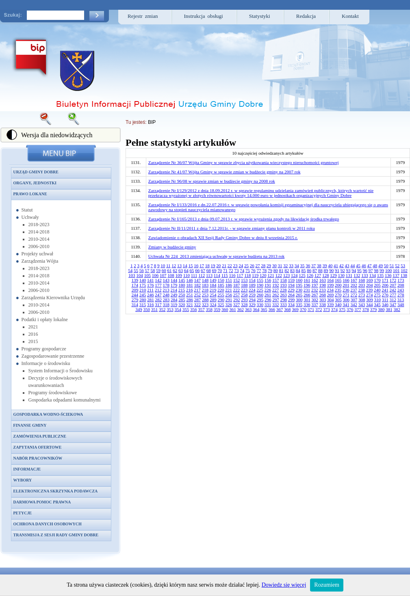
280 (142, 299)
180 (181, 285)
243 (400, 289)
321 (189, 304)
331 (268, 304)
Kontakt (350, 16)
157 (275, 280)
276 (385, 294)
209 (135, 289)
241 (385, 289)
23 (235, 265)
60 (164, 270)
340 (338, 304)
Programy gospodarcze (44, 349)
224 (252, 289)
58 (152, 270)
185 (220, 285)
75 (247, 270)
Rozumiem (326, 585)
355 (185, 309)
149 (213, 280)
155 (260, 280)
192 (275, 285)
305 (338, 299)
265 (299, 294)
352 (162, 309)
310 (377, 299)
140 (142, 280)
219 (213, 289)
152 (236, 280)
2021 (33, 327)
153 (244, 280)
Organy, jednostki (34, 183)
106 (155, 275)
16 (196, 265)
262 (275, 294)
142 (158, 280)
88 (320, 270)
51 (392, 265)
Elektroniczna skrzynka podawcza (55, 491)
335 (299, 304)
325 (220, 304)
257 (236, 294)
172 (393, 280)
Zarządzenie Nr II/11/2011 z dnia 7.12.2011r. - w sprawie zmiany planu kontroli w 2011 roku (231, 228)
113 (209, 275)
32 (285, 265)
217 (197, 289)
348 (400, 304)
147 (197, 280)
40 (330, 265)
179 (174, 285)
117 (239, 275)
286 (189, 299)
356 (193, 309)
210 (142, 289)
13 (179, 265)
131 (349, 275)
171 (385, 280)
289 (213, 299)
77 (259, 270)
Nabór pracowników (38, 458)
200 (338, 285)
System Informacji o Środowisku (60, 371)
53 (403, 265)
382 (396, 309)
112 (201, 275)
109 (179, 275)
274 (369, 294)
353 (170, 309)
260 (260, 294)
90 (331, 270)
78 (264, 270)
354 (177, 309)
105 (147, 275)
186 (229, 285)
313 (400, 299)
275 (377, 294)
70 (219, 270)
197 (314, 285)
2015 (33, 341)
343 (361, 304)
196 (307, 285)
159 (291, 280)
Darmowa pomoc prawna (42, 502)
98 (376, 270)
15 (191, 265)
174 (135, 285)
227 (275, 289)
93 (348, 270)
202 (354, 285)
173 (400, 280)
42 (341, 265)
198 (322, 285)
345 (377, 304)
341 (346, 304)
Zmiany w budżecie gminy (172, 246)
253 (205, 294)
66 (197, 270)
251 (189, 294)
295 (260, 299)
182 (197, 285)
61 (169, 270)
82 (286, 270)
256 (229, 294)
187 (236, 285)
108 (170, 275)
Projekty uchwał (37, 254)
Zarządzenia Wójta (40, 261)
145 (181, 280)
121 (270, 275)
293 (244, 299)
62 (175, 270)
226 (268, 289)
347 (393, 304)
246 (150, 294)
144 (174, 280)
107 (163, 275)
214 (174, 289)
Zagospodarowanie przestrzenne (53, 356)
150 (220, 280)
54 (130, 270)
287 (197, 299)
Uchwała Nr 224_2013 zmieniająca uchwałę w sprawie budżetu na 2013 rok (216, 256)
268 (322, 294)
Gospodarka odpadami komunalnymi (64, 400)
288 (205, 299)
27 (258, 265)
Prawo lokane (30, 194)
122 (278, 275)
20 (218, 265)
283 (166, 299)
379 (373, 309)
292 (236, 299)
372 (318, 309)
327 (236, 304)
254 (213, 294)
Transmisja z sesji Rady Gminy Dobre (56, 535)
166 (346, 280)
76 (253, 270)
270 (338, 294)
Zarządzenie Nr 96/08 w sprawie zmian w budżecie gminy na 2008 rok (211, 181)
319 (174, 304)
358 (209, 309)
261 (268, 294)
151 (229, 280)
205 (377, 285)
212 (158, 289)
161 (307, 280)
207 (393, 285)
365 (263, 309)
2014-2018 (39, 232)
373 (326, 309)
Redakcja (306, 16)
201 (346, 285)
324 (213, 304)
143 (166, 280)
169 (369, 280)
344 (369, 304)
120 (263, 275)
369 (295, 309)
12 (173, 265)
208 (400, 285)
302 (314, 299)
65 (192, 270)
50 (386, 265)
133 (364, 275)
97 (371, 270)
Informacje (27, 469)
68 (208, 270)
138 (403, 275)
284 (174, 299)
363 (248, 309)
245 (142, 294)
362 (240, 309)
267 (314, 294)
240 (377, 289)
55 (136, 270)
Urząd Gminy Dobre (36, 172)
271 (346, 294)
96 (365, 270)
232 (314, 289)
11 (168, 265)
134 (372, 275)
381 (389, 309)
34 (297, 265)
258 (244, 294)
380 (381, 309)
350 (146, 309)
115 (224, 275)
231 (307, 289)
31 (280, 265)
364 (256, 309)
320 (181, 304)
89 (326, 270)
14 (185, 265)
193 (283, 285)
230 (299, 289)
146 (189, 280)
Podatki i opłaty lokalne (45, 319)
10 (163, 265)
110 (186, 275)
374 (334, 309)
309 (369, 299)
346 (385, 304)
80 (275, 270)
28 (263, 265)
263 (283, 294)
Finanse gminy (30, 425)
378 (365, 309)
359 (217, 309)
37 (313, 265)
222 (236, 289)
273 (361, 294)
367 (279, 309)
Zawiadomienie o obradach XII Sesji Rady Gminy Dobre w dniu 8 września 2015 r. (223, 237)
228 (283, 289)
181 (189, 285)
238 (361, 289)
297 (275, 299)
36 (308, 265)
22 (230, 265)
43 (347, 265)
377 (357, 309)
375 (342, 309)
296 (268, 299)
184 (213, 285)
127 (318, 275)
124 (294, 275)
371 (311, 309)
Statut (27, 210)
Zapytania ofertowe (37, 447)
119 (255, 275)
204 (369, 285)
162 (314, 280)
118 (247, 275)
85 (304, 270)
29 (269, 265)
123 (286, 275)
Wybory (22, 480)
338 (322, 304)
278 (400, 294)
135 (380, 275)
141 (150, 280)
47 (369, 265)
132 (357, 275)
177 (158, 285)
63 (180, 270)
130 (341, 275)
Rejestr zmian (143, 16)
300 (299, 299)
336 (307, 304)
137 (396, 275)
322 (197, 304)
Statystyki (259, 16)
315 (142, 304)
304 (330, 299)
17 (202, 265)
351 (154, 309)
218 (205, 289)
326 (229, 304)
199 (330, 285)
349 (138, 309)
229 (291, 289)
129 (333, 275)
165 (338, 280)
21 (224, 265)
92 (343, 270)
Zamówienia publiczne (39, 436)
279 (135, 299)
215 (181, 289)
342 (354, 304)
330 (260, 304)
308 (361, 299)
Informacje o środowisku (46, 363)
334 (291, 304)
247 (158, 294)
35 (302, 265)
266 (307, 294)
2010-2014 (39, 239)
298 (283, 299)
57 (147, 270)
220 (220, 289)
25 (246, 265)
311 (385, 299)
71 (225, 270)
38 (319, 265)
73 (236, 270)
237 (353, 289)
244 (135, 294)
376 (350, 309)
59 (158, 270)
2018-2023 (39, 224)
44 (352, 265)
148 (205, 280)
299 (291, 299)
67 (203, 270)
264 (291, 294)
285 (181, 299)
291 (229, 299)
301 (307, 299)
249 (174, 294)
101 (396, 270)
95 (359, 270)
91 (337, 270)
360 (224, 309)
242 (393, 289)
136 (388, 275)
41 (336, 265)
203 (361, 285)
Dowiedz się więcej (284, 585)
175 (142, 285)
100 (388, 270)
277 (393, 294)
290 (220, 299)
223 (244, 289)
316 (150, 304)
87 (314, 270)
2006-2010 (39, 246)
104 (139, 275)
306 (346, 299)
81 (281, 270)
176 (150, 285)
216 (189, 289)
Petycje (22, 513)
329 (252, 304)
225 (259, 289)
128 (325, 275)
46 (364, 265)
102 (404, 270)
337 (314, 304)
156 (268, 280)
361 (232, 309)
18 (207, 265)
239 (369, 289)
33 (291, 265)
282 (158, 299)
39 (325, 265)
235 (338, 289)
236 (346, 289)
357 (201, 309)
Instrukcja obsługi (203, 16)
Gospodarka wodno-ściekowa (48, 414)
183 (205, 285)
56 (141, 270)
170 (377, 280)
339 (330, 304)
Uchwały (30, 217)
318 (166, 304)
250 (181, 294)
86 (309, 270)
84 (298, 270)
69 (214, 270)
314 (135, 304)
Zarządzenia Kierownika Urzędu (53, 297)
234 (330, 289)
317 (158, 304)
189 (252, 285)
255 (220, 294)
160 (299, 280)
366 (271, 309)
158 (283, 280)
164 (330, 280)
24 (241, 265)
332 (275, 304)
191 (268, 285)
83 (292, 270)
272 (354, 294)
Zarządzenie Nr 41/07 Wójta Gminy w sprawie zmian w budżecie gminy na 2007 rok (224, 171)
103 (131, 275)
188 (244, 285)
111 (194, 275)
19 (213, 265)
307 (354, 299)
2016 (33, 334)
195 (299, 285)
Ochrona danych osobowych (47, 524)
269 (330, 294)
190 (260, 285)
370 (302, 309)
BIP (152, 122)
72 (231, 270)
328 (244, 304)
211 (150, 289)
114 (217, 275)
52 (397, 265)
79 (270, 270)
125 (302, 275)
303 (322, 299)
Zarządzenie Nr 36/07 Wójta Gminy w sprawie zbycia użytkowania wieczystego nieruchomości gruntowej (243, 162)
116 (232, 275)
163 (322, 280)
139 (135, 280)
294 (252, 299)
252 (197, 294)
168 (361, 280)
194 (291, 285)
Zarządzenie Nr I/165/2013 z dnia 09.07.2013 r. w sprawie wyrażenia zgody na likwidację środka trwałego (243, 218)
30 (274, 265)
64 (186, 270)
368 (287, 309)
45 (358, 265)
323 (205, 304)
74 (242, 270)
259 (252, 294)
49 (380, 265)
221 (228, 289)
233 (322, 289)
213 (166, 289)
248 (166, 294)
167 (354, 280)
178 (166, 285)
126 (309, 275)
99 (382, 270)
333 (283, 304)
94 (353, 270)
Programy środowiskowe (52, 392)
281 (150, 299)
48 (375, 265)
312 (393, 299)
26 (252, 265)
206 (385, 285)
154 (252, 280)
